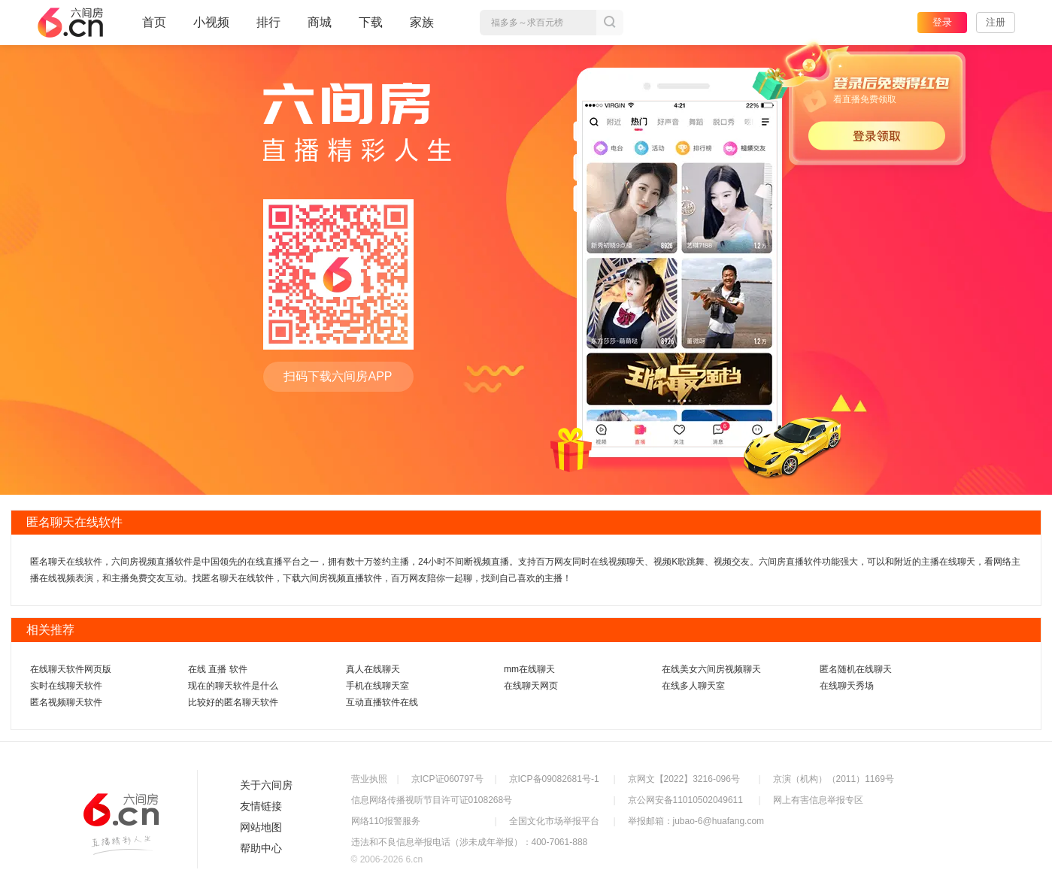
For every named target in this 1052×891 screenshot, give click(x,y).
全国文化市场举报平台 (554, 821)
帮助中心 (261, 848)
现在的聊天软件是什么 (233, 685)
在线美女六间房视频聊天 (711, 669)
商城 (320, 28)
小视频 (211, 28)
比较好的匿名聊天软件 (233, 702)
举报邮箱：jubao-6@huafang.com (696, 821)
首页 (154, 28)
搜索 (609, 22)
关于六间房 (266, 785)
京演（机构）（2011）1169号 (833, 779)
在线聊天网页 (531, 685)
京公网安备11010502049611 (685, 800)
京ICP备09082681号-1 (554, 779)
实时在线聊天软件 (66, 685)
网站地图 (261, 827)
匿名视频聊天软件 (66, 702)
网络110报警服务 (385, 821)
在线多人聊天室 (693, 685)
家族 (422, 28)
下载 (371, 22)
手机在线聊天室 (377, 685)
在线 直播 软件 (217, 669)
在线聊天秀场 (847, 685)
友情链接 (261, 806)
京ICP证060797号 (447, 779)
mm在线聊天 (529, 669)
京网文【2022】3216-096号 (684, 779)
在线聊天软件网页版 (70, 669)
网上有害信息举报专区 (818, 800)
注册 (995, 22)
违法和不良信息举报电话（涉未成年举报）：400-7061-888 (469, 842)
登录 (942, 22)
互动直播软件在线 (382, 702)
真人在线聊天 (373, 669)
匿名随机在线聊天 (856, 669)
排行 (268, 22)
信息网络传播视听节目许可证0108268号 (432, 800)
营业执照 (369, 779)
